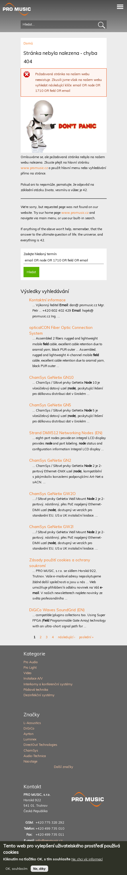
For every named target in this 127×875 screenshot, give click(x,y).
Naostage (30, 761)
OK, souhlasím (16, 872)
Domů (28, 43)
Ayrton (29, 734)
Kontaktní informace (47, 299)
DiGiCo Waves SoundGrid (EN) (57, 609)
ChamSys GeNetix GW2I (51, 526)
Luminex (30, 739)
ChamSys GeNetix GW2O (52, 493)
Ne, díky (39, 871)
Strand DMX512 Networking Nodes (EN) (65, 432)
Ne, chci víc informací (87, 862)
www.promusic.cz (34, 168)
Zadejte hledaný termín (40, 254)
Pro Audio (31, 662)
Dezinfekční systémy (39, 695)
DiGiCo (29, 728)
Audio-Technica (35, 756)
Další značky (63, 767)
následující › (66, 637)
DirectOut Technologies (40, 745)
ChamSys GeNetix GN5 (50, 404)
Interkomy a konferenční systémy (48, 684)
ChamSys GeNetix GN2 (50, 460)
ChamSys (31, 750)
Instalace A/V (33, 678)
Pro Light (30, 668)
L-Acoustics (32, 723)
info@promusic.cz (49, 841)
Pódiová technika (36, 690)
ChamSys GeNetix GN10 (51, 377)
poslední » (86, 637)
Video (28, 673)
